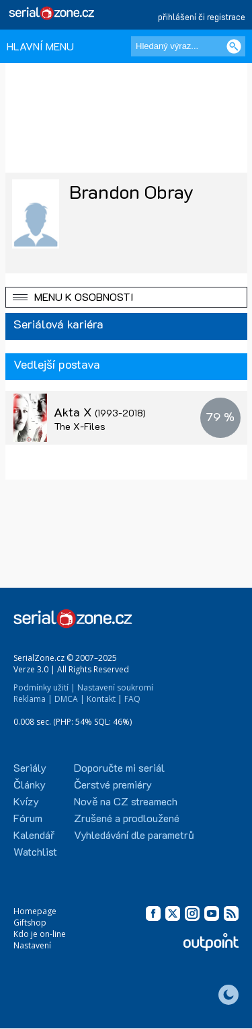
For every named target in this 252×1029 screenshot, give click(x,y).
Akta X (100, 412)
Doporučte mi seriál (119, 767)
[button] (126, 297)
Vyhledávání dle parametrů (134, 834)
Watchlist (35, 851)
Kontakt (101, 699)
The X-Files (80, 426)
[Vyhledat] (233, 46)
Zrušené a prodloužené (126, 818)
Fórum (27, 818)
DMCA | (69, 699)
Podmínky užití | (44, 687)
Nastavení (32, 945)
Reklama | (32, 699)
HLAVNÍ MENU (40, 46)
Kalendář (33, 834)
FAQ (132, 699)
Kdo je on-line (39, 934)
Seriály (29, 767)
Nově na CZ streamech (125, 801)
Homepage (34, 911)
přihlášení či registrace (201, 16)
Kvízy (26, 801)
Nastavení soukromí (115, 687)
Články (29, 784)
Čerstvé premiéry (113, 784)
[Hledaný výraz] (188, 46)
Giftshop (29, 922)
